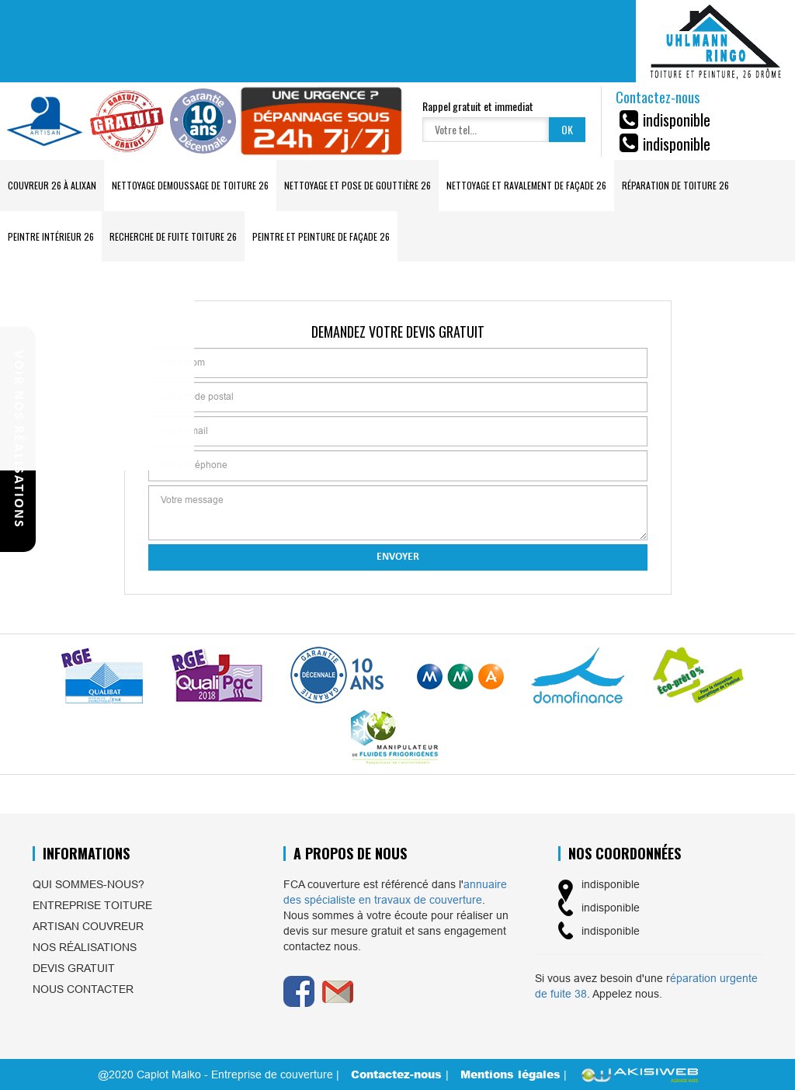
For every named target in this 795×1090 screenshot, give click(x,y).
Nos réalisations (85, 947)
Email (337, 991)
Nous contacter (83, 989)
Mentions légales (510, 1074)
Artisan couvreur (88, 926)
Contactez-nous (398, 1074)
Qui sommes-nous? (88, 884)
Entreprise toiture (92, 905)
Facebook (298, 991)
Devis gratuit (74, 968)
